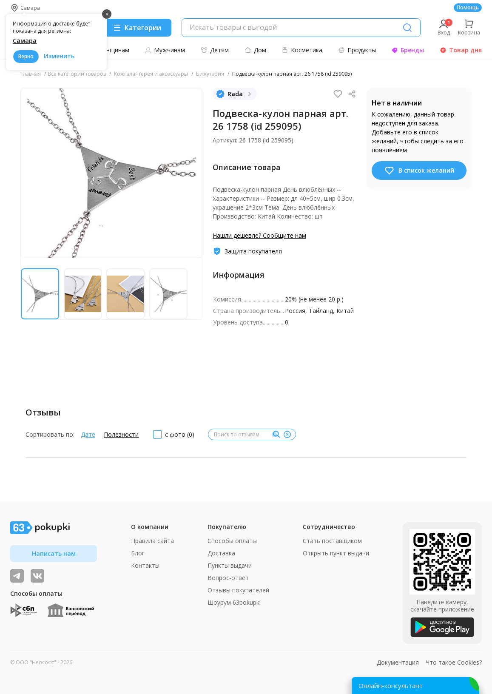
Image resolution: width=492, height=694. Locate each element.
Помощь (468, 7)
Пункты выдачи (230, 565)
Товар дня (461, 50)
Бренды (407, 50)
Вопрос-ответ (228, 578)
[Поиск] (407, 28)
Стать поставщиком (332, 541)
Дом (255, 50)
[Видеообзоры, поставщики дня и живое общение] (17, 576)
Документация (398, 662)
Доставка (221, 553)
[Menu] (136, 28)
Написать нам (54, 553)
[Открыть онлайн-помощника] (415, 685)
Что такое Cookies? (454, 662)
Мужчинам (165, 50)
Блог (138, 553)
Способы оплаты (232, 541)
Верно (26, 56)
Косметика (302, 50)
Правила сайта (152, 541)
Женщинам (109, 50)
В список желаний (419, 170)
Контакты (145, 565)
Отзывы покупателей (238, 590)
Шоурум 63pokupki (234, 602)
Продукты (357, 50)
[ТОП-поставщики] (37, 576)
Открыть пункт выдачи (336, 553)
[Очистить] (287, 434)
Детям (215, 50)
